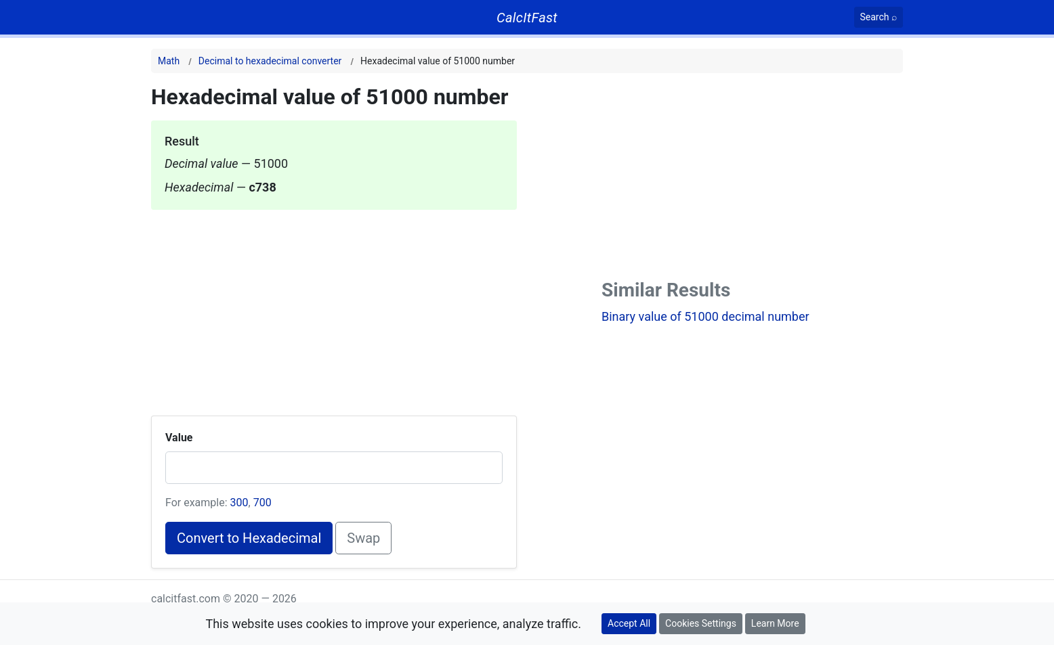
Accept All (629, 623)
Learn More (775, 623)
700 (262, 502)
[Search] (879, 17)
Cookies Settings (700, 623)
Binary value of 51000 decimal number (705, 316)
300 (239, 502)
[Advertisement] (334, 304)
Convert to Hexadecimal (249, 538)
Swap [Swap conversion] (363, 538)
